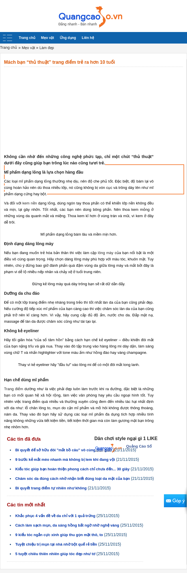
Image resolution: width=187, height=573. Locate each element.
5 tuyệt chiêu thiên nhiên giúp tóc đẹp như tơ (55, 554)
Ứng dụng (68, 38)
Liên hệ (88, 38)
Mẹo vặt (47, 38)
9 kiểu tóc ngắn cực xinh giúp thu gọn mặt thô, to (59, 535)
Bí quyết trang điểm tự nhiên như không (51, 488)
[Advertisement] (93, 110)
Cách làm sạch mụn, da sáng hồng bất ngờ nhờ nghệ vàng (67, 525)
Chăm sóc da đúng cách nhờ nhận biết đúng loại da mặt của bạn (72, 478)
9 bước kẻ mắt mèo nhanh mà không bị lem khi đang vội (65, 459)
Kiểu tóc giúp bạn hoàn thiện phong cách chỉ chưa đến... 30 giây (72, 469)
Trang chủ (27, 38)
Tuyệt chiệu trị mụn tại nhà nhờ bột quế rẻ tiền (56, 544)
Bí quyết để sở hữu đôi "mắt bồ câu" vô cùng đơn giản (63, 450)
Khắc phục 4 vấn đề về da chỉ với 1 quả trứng (55, 516)
